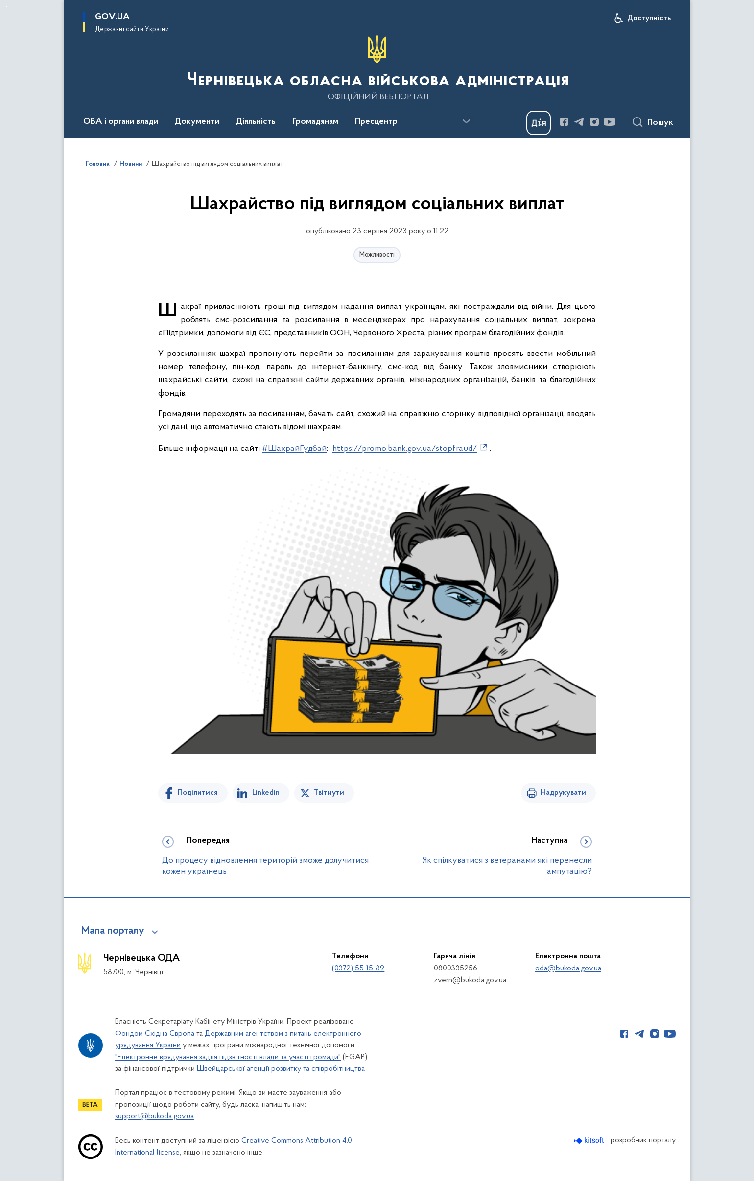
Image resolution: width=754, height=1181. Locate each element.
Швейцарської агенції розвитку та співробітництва (281, 1069)
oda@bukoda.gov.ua (568, 968)
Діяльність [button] (256, 122)
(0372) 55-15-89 (358, 968)
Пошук (660, 122)
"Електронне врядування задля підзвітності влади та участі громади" (228, 1057)
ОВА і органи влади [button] (120, 122)
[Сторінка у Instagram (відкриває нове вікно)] (594, 122)
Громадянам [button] (315, 122)
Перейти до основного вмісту (6, 6)
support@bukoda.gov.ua (154, 1116)
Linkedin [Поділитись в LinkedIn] (266, 793)
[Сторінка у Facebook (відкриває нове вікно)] (564, 122)
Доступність (649, 18)
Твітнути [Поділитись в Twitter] (329, 793)
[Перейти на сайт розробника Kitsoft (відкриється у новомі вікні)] (590, 1140)
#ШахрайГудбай (294, 448)
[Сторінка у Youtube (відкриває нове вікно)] (609, 122)
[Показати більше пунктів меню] (466, 121)
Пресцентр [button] (376, 122)
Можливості (377, 255)
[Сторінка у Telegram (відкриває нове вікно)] (579, 122)
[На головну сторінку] (377, 68)
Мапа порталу (112, 931)
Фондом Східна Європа (154, 1034)
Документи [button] (197, 122)
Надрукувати (563, 793)
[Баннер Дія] (538, 123)
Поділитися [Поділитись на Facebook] (198, 793)
